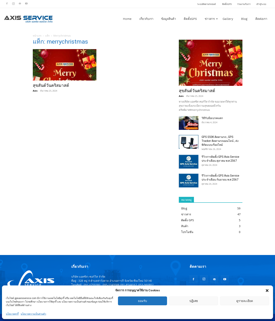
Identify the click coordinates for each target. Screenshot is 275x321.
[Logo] (28, 19)
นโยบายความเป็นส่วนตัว (33, 314)
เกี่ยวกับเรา (146, 19)
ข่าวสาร (211, 19)
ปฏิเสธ (193, 301)
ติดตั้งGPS (227, 4)
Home (127, 19)
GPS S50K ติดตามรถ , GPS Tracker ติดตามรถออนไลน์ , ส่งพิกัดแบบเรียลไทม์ (220, 140)
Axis (35, 90)
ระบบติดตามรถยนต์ (206, 4)
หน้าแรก (37, 35)
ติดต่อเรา (261, 19)
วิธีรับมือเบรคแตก (212, 118)
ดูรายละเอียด (244, 301)
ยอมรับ (142, 301)
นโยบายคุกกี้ (12, 314)
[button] (267, 291)
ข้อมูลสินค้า (168, 19)
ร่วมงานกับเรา (244, 4)
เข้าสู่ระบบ (261, 4)
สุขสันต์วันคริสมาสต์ (51, 85)
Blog (244, 19)
